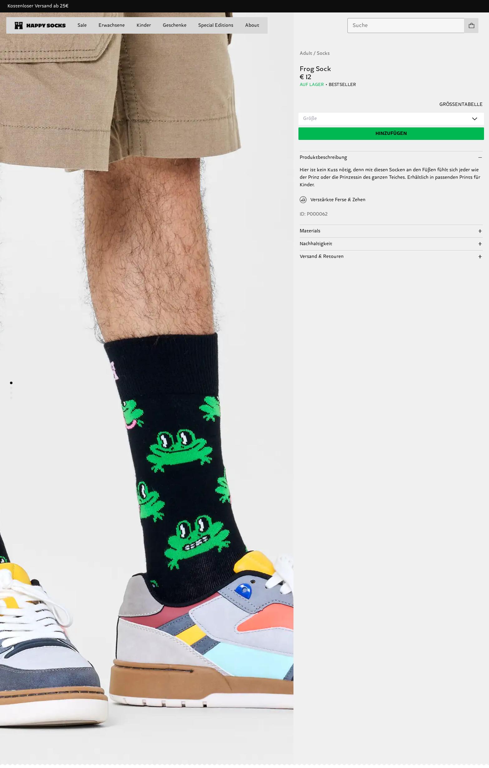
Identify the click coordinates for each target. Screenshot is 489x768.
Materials (310, 231)
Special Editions (215, 25)
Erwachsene (112, 25)
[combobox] (406, 25)
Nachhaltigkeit (316, 243)
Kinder (144, 25)
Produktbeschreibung (323, 157)
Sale (82, 25)
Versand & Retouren (322, 256)
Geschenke (174, 25)
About (252, 25)
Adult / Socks (315, 53)
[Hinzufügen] (391, 133)
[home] (40, 25)
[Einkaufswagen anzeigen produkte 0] (471, 25)
